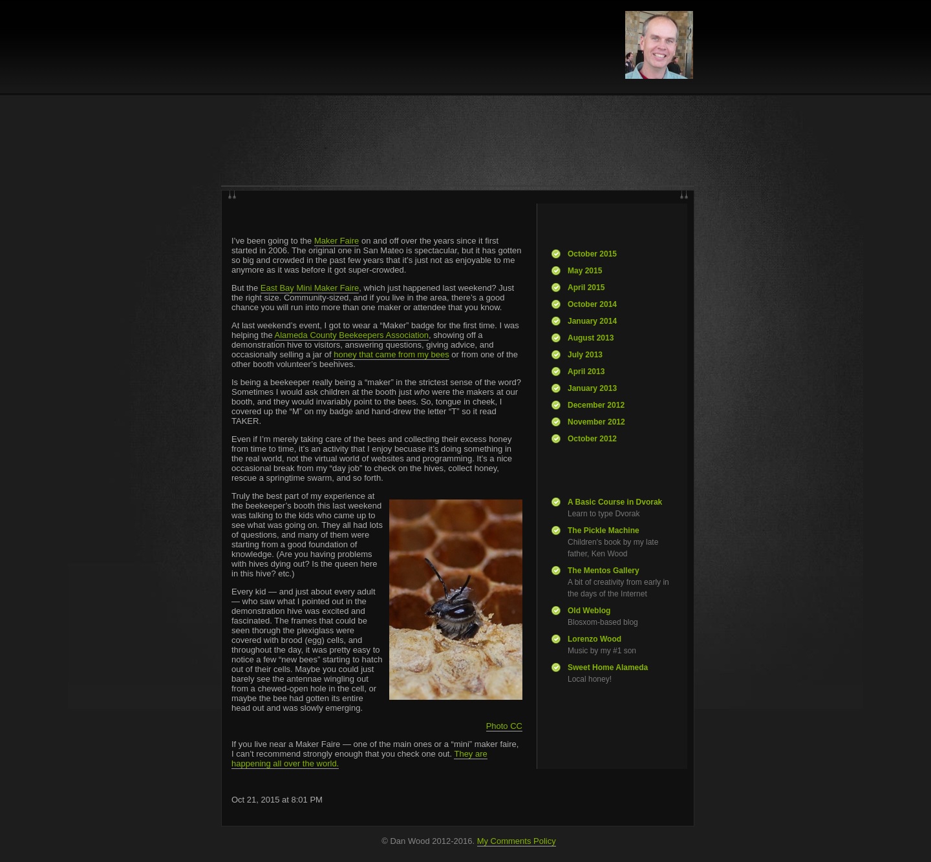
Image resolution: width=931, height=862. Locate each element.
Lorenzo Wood (594, 639)
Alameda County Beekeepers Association (352, 335)
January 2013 (592, 388)
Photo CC (504, 726)
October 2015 (592, 253)
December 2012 (596, 405)
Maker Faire (336, 241)
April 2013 (586, 371)
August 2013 (591, 337)
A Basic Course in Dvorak (615, 502)
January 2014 (592, 321)
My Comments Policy (516, 841)
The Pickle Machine (603, 530)
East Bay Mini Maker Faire (310, 288)
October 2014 (592, 304)
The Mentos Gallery (603, 570)
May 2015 (585, 270)
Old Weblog (589, 610)
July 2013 (585, 354)
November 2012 (596, 421)
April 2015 (586, 287)
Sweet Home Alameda (608, 667)
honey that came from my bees (391, 354)
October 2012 (592, 438)
